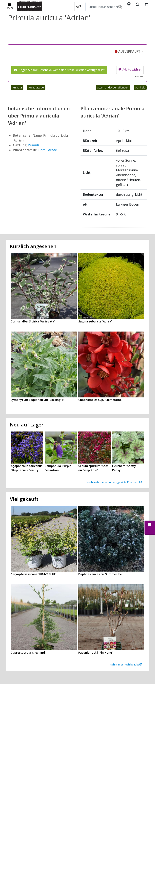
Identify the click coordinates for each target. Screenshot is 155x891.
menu (10, 6)
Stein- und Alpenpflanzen (113, 87)
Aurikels (140, 87)
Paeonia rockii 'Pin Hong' (95, 652)
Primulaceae (36, 87)
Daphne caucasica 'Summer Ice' (100, 574)
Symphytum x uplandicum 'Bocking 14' (38, 400)
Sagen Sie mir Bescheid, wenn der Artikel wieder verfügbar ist (59, 70)
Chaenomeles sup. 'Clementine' (100, 400)
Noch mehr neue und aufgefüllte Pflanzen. (114, 482)
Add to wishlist (129, 69)
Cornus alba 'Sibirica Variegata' (33, 321)
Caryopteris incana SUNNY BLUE (33, 574)
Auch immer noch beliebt (125, 664)
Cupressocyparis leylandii (28, 652)
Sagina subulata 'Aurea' (95, 321)
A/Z (79, 6)
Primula (17, 87)
